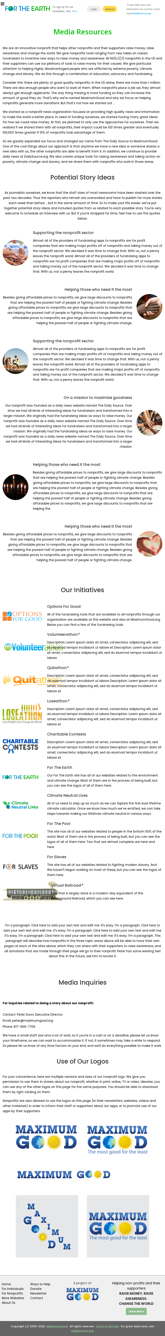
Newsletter (38, 1293)
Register (110, 9)
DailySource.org (82, 1331)
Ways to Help (40, 1284)
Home (6, 1284)
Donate (36, 1289)
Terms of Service (107, 1326)
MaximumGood (57, 1326)
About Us (8, 1303)
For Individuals (13, 1289)
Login (94, 9)
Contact (36, 1298)
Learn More (136, 1311)
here (74, 11)
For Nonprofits (12, 1293)
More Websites (13, 1298)
